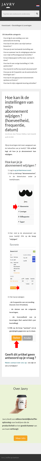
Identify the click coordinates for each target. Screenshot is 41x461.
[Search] (37, 13)
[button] (37, 6)
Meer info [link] (20, 438)
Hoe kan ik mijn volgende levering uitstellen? (20, 83)
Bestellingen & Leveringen (21, 25)
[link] (23, 170)
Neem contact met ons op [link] (16, 363)
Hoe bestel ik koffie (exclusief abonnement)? (20, 69)
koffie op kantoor (12, 457)
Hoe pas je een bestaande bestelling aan (18, 49)
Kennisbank (6, 25)
